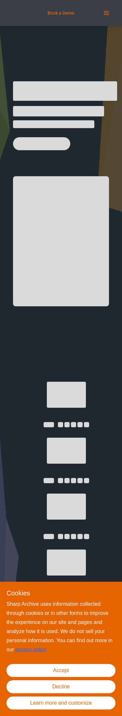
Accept (61, 670)
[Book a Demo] (61, 13)
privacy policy (31, 649)
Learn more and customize (61, 703)
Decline (61, 686)
